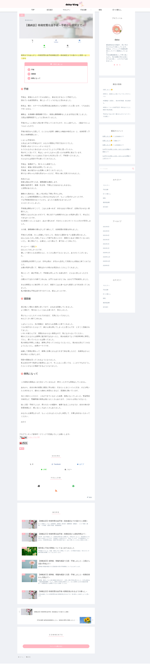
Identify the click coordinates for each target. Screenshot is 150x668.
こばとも (105, 158)
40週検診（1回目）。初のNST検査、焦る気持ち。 (117, 102)
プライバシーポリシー (126, 662)
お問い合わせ (114, 662)
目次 (55, 59)
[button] (81, 41)
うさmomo (117, 136)
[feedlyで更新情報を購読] (56, 482)
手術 (33, 64)
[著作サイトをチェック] (52, 482)
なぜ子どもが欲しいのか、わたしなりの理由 (116, 149)
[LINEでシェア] (68, 41)
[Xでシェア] (31, 41)
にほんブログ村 (29, 433)
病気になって (36, 74)
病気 (22, 444)
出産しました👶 (108, 89)
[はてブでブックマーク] (56, 41)
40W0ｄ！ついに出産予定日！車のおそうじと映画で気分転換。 (117, 109)
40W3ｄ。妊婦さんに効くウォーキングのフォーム (117, 95)
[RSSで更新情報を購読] (60, 482)
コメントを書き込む (56, 639)
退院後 (34, 69)
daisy (117, 40)
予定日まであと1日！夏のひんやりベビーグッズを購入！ (116, 115)
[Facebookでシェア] (44, 41)
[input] (117, 168)
